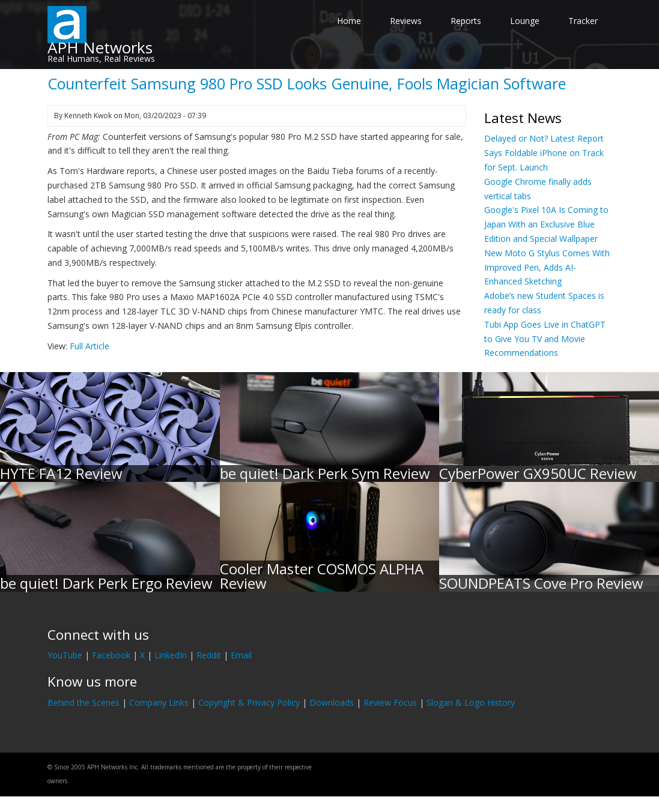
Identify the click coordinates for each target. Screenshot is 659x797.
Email (241, 655)
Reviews (406, 20)
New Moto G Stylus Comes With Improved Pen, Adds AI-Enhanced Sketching (547, 267)
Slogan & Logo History (471, 702)
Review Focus (390, 702)
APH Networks (100, 47)
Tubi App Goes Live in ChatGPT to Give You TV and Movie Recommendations (545, 339)
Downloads (331, 702)
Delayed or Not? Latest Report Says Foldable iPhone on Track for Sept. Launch (544, 153)
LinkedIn (170, 655)
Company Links (159, 702)
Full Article (89, 346)
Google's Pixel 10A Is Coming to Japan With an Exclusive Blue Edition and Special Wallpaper (546, 224)
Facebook (111, 655)
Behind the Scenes (83, 702)
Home (349, 20)
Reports (466, 20)
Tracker (583, 20)
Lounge (524, 20)
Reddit (208, 655)
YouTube (64, 655)
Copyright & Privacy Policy (249, 702)
